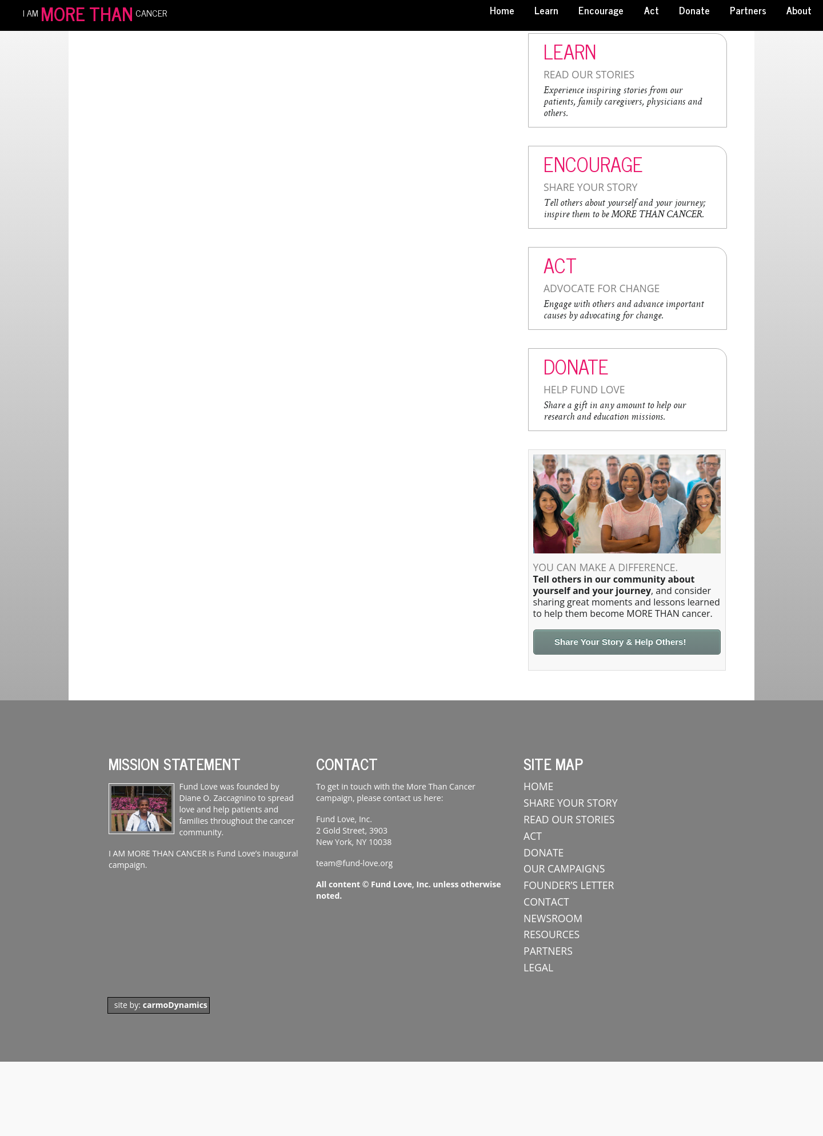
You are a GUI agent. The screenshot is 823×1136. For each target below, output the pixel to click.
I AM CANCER (95, 12)
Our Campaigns (564, 868)
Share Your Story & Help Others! (620, 642)
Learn (546, 10)
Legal (538, 967)
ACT (533, 836)
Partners (748, 10)
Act (651, 10)
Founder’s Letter (569, 885)
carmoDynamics (175, 1004)
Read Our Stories (589, 74)
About (799, 10)
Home (502, 10)
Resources (552, 934)
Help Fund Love (584, 389)
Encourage (601, 10)
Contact (546, 901)
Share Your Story (590, 187)
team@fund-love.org (354, 863)
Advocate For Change (602, 288)
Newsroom (553, 918)
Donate (694, 10)
